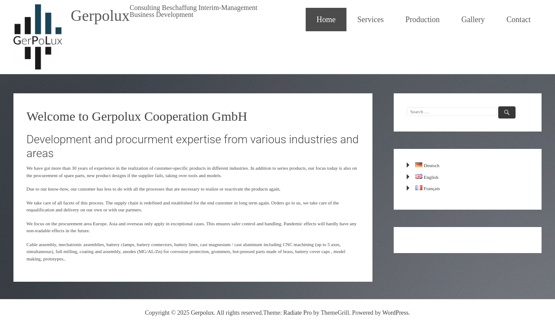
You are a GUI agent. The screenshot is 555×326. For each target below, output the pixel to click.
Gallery (473, 19)
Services (370, 19)
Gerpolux (100, 15)
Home (326, 19)
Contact (518, 19)
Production (422, 19)
